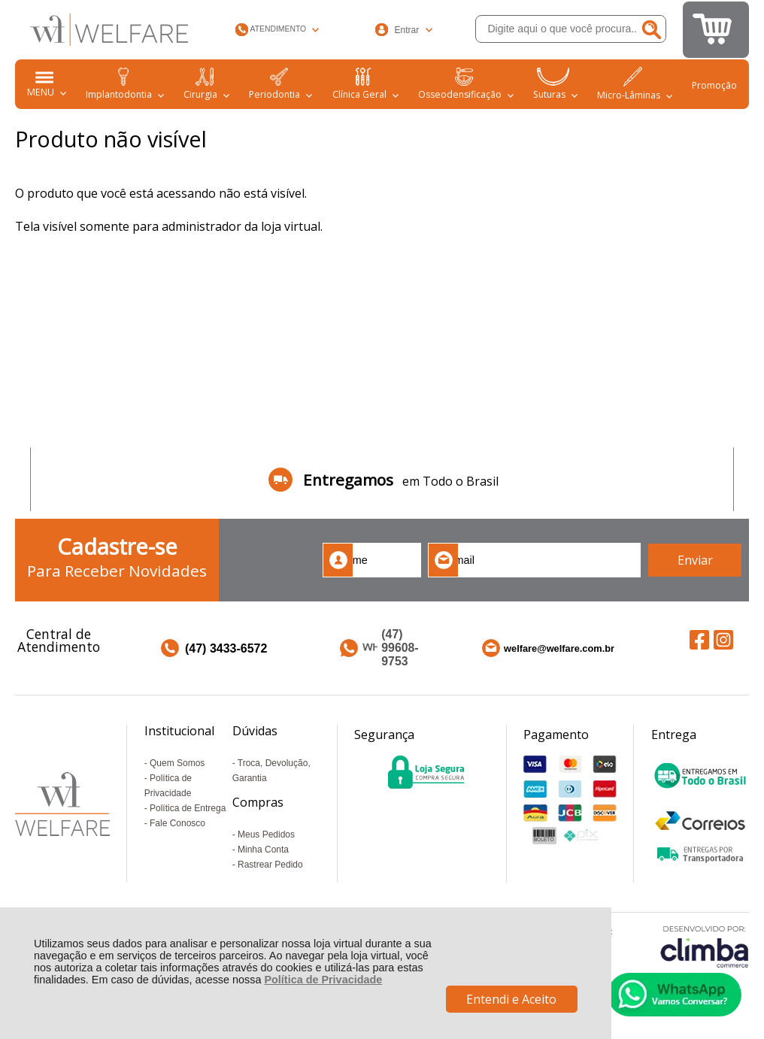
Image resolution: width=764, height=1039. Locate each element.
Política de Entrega (188, 808)
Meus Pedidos (266, 834)
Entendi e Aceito (511, 999)
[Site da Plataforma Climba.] (704, 946)
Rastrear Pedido (270, 864)
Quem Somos (177, 763)
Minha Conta (263, 849)
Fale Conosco (177, 823)
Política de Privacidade (323, 980)
